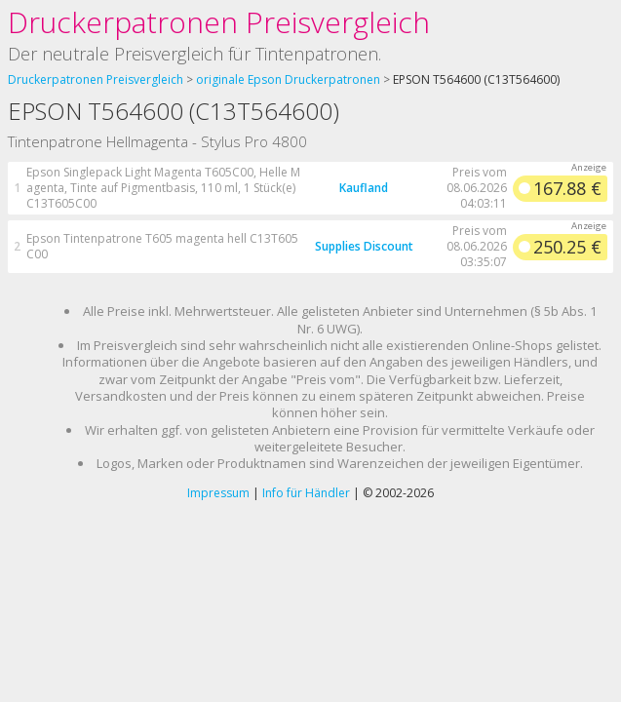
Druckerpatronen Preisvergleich (219, 22)
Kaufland (363, 187)
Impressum (218, 493)
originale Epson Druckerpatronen (288, 79)
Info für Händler (306, 493)
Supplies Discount (364, 246)
